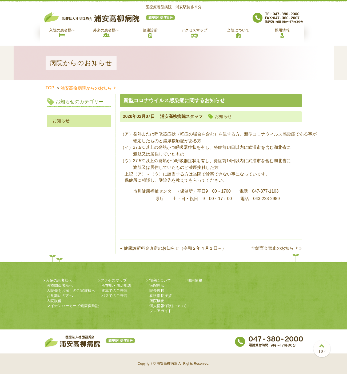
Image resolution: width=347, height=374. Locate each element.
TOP (50, 88)
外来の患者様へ (106, 32)
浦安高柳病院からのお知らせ (88, 88)
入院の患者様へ (62, 32)
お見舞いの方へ (60, 295)
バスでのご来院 (114, 295)
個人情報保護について (168, 306)
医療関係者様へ (60, 285)
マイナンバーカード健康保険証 (73, 306)
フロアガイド (160, 311)
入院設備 (54, 301)
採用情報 (282, 33)
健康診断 (150, 33)
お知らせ (61, 120)
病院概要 (156, 301)
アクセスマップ (194, 33)
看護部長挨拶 (160, 295)
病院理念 (156, 285)
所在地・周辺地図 (116, 285)
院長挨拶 (156, 290)
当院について (238, 33)
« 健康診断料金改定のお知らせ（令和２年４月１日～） (173, 248)
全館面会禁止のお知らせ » (276, 248)
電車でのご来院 (114, 290)
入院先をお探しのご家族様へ (71, 290)
